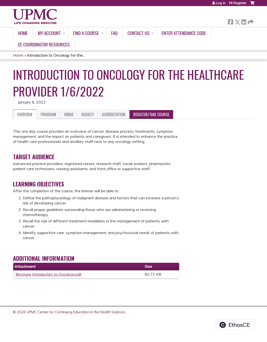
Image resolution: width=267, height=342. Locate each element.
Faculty (87, 114)
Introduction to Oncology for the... (56, 55)
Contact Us (138, 32)
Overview (24, 114)
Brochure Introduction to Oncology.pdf (48, 274)
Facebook (230, 21)
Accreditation (113, 114)
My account (49, 32)
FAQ (114, 32)
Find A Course (86, 32)
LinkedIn (243, 21)
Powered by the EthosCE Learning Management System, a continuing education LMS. (234, 325)
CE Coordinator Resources (44, 44)
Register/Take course (151, 114)
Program (48, 114)
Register (240, 3)
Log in (221, 3)
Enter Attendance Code (184, 32)
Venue (68, 114)
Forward (250, 21)
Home (23, 32)
